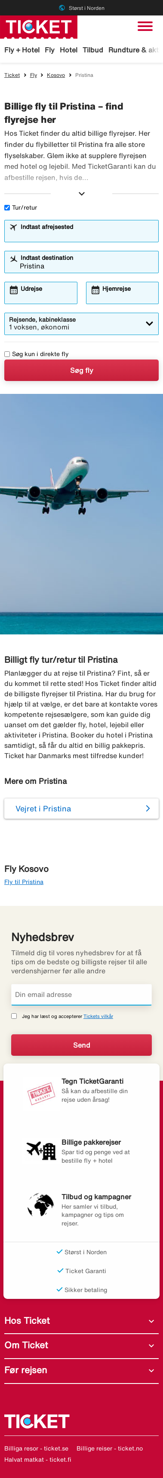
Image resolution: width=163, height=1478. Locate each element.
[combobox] (87, 235)
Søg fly (81, 370)
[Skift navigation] (145, 26)
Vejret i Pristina (43, 808)
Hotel (68, 49)
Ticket (12, 75)
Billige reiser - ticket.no (110, 1448)
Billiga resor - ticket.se (36, 1448)
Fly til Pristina (23, 882)
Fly (50, 49)
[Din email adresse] (81, 995)
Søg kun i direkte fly (36, 354)
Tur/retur (20, 207)
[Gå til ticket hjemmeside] (38, 26)
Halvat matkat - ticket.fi (37, 1460)
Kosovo (56, 75)
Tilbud (93, 49)
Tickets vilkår (98, 1016)
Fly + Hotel (22, 49)
